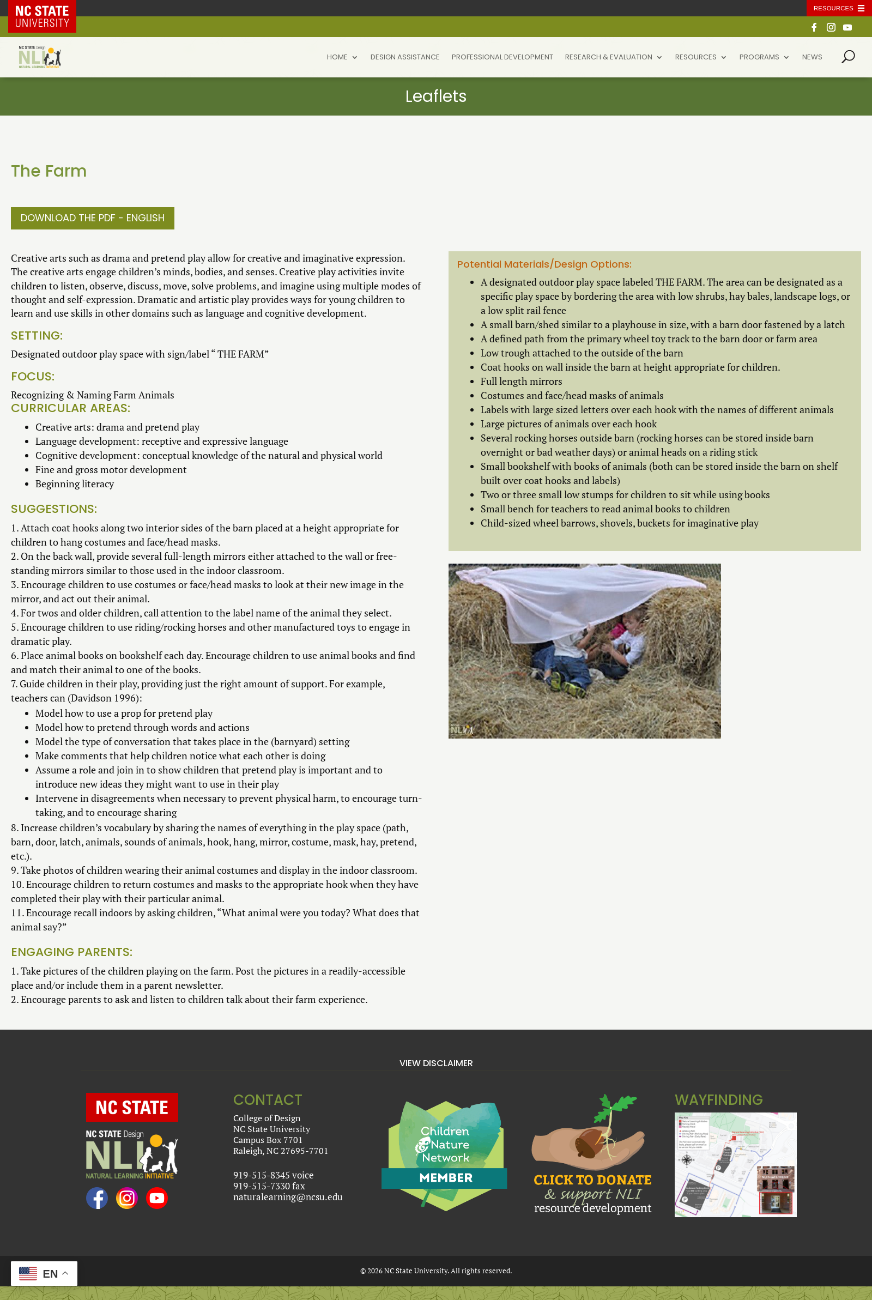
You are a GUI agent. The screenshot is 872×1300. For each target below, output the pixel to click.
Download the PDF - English (93, 218)
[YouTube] (847, 30)
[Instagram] (831, 30)
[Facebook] (814, 30)
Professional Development (502, 57)
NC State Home (50, 8)
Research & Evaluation (608, 57)
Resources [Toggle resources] (833, 8)
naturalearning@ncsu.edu (288, 1196)
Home (337, 57)
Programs (759, 57)
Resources (696, 57)
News (812, 57)
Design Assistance (405, 57)
